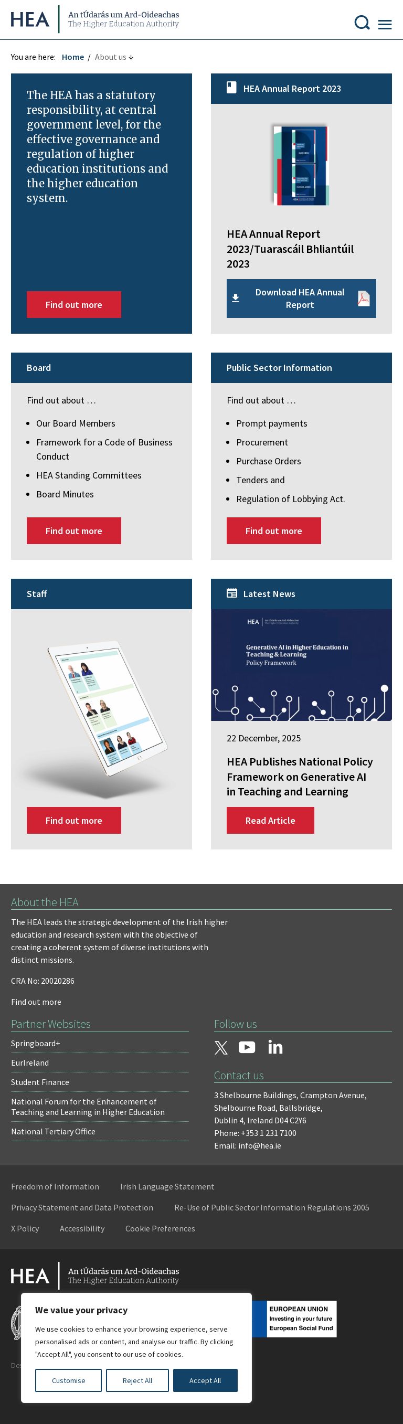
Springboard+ (40, 1062)
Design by (51, 1405)
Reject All (137, 1380)
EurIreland (35, 1081)
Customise (69, 1380)
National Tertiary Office (58, 1150)
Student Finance (45, 1101)
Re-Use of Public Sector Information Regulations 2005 (113, 1247)
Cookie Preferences (51, 1268)
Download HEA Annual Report (298, 305)
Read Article (270, 839)
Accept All (205, 1380)
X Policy (246, 1247)
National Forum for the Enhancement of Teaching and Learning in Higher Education (92, 1125)
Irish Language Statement (172, 1205)
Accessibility (303, 1247)
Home (78, 66)
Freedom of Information (60, 1205)
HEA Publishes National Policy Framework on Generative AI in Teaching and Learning (298, 788)
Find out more (78, 311)
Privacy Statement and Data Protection (87, 1226)
